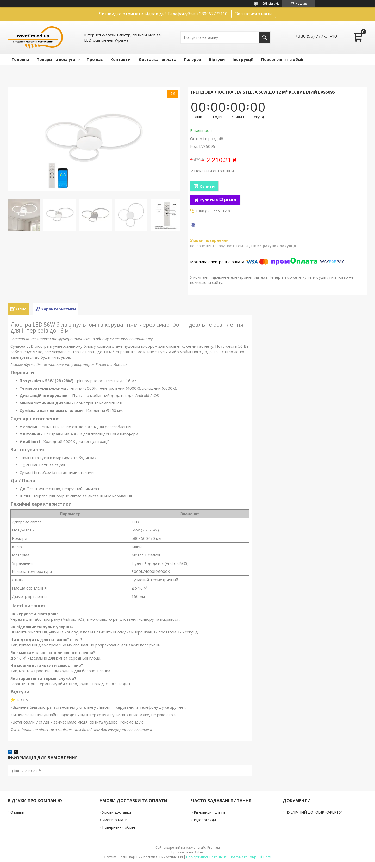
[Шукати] (264, 37)
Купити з (217, 199)
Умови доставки (116, 812)
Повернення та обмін (282, 59)
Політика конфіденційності (250, 857)
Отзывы (17, 812)
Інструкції (243, 59)
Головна (20, 59)
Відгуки (217, 59)
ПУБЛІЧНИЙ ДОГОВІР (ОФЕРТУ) (313, 812)
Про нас (95, 59)
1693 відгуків (269, 3)
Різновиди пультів (210, 812)
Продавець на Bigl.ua (187, 852)
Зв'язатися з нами (253, 14)
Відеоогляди (205, 819)
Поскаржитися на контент (206, 857)
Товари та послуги (56, 59)
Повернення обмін (118, 827)
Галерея (192, 59)
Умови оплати (114, 819)
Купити (207, 186)
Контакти (120, 59)
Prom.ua (213, 847)
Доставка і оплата (157, 59)
